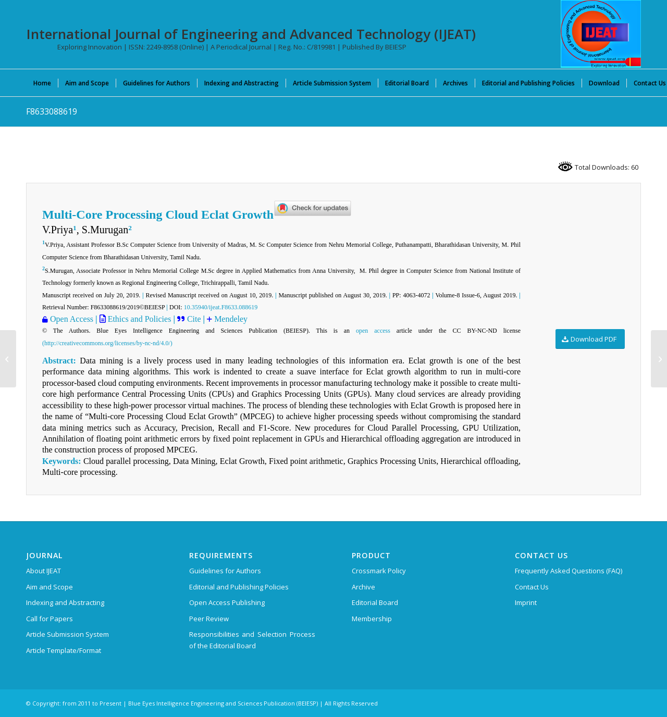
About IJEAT (43, 570)
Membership (372, 618)
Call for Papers (49, 618)
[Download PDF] (590, 339)
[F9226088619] (8, 358)
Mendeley (231, 319)
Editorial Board (375, 602)
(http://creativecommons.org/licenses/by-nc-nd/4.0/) (107, 343)
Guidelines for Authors (225, 570)
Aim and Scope (49, 587)
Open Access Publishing (227, 602)
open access (373, 330)
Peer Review (209, 618)
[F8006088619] (659, 358)
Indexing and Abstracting (65, 602)
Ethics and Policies (138, 319)
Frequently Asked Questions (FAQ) (568, 570)
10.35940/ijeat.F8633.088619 (221, 307)
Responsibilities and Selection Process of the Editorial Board (252, 640)
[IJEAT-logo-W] (601, 34)
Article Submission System (67, 634)
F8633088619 (51, 111)
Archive (363, 587)
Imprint (526, 602)
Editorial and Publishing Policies (239, 587)
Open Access (71, 319)
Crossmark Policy (379, 570)
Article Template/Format (63, 650)
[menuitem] (42, 83)
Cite (195, 319)
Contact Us (532, 587)
